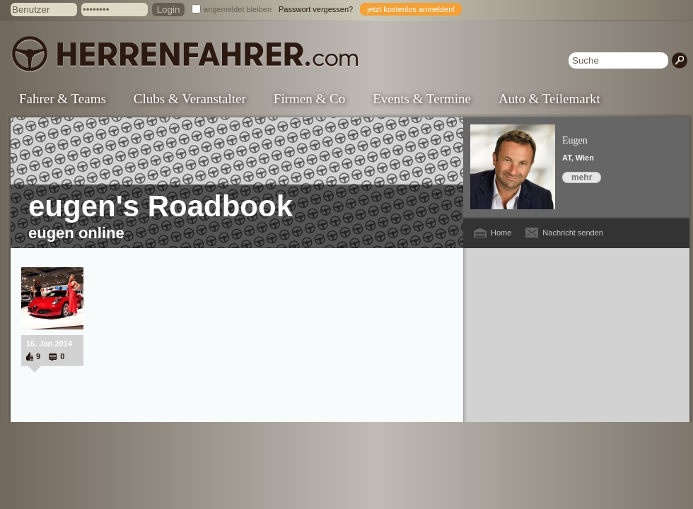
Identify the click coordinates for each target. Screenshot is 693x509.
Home (501, 232)
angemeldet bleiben (238, 9)
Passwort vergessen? (316, 9)
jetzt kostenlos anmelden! (411, 9)
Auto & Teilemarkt (549, 98)
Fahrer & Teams (62, 98)
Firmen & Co (309, 98)
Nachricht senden (572, 232)
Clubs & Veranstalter (190, 98)
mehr (581, 177)
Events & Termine (422, 98)
